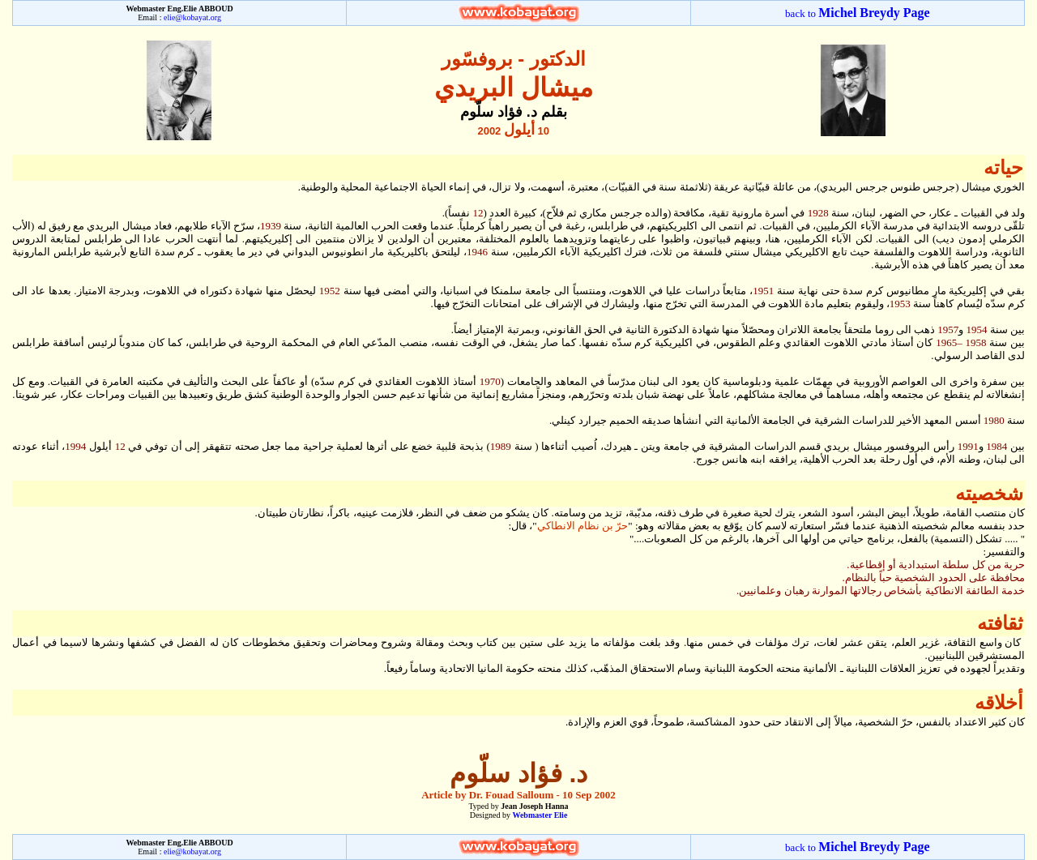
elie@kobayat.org (192, 17)
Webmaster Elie (539, 815)
